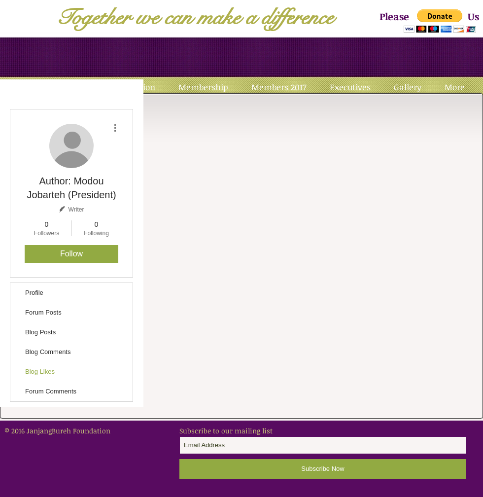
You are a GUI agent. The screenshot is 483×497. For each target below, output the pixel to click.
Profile (34, 292)
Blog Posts (40, 332)
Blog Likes (40, 371)
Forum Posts (43, 312)
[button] (440, 21)
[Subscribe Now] (322, 469)
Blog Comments (47, 351)
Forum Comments (50, 391)
